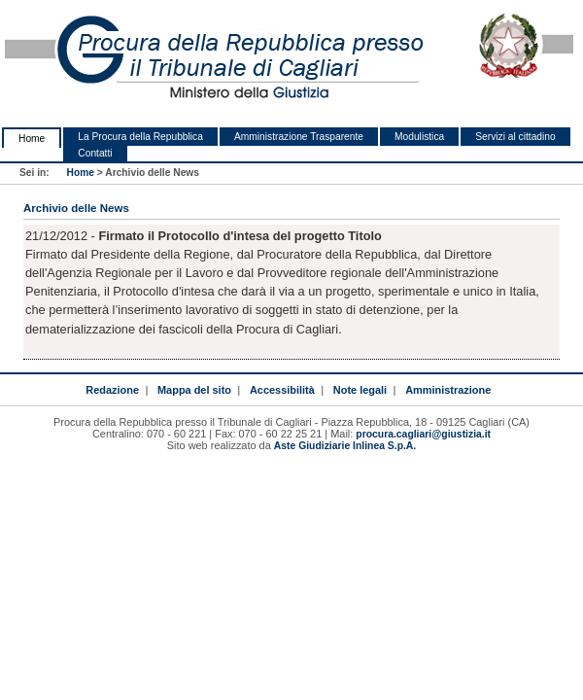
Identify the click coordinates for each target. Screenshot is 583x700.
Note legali (360, 390)
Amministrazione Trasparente (298, 136)
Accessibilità (282, 390)
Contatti (95, 153)
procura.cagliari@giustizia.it (423, 434)
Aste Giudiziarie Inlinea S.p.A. (345, 445)
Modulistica (419, 136)
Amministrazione (448, 390)
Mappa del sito (194, 390)
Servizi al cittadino (515, 136)
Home (31, 138)
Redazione (112, 390)
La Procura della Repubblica (140, 136)
